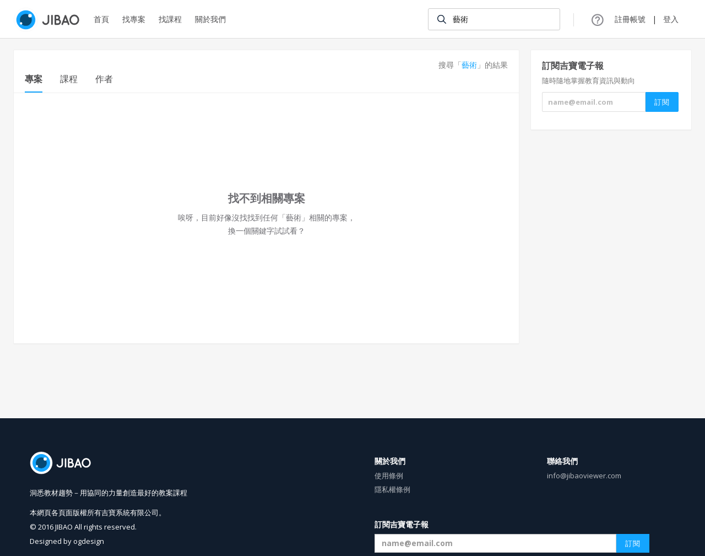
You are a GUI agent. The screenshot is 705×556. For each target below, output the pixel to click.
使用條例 (389, 476)
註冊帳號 (630, 19)
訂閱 (633, 543)
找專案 (133, 19)
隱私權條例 (392, 489)
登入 (671, 19)
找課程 (170, 19)
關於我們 (210, 19)
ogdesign (88, 541)
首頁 (101, 19)
